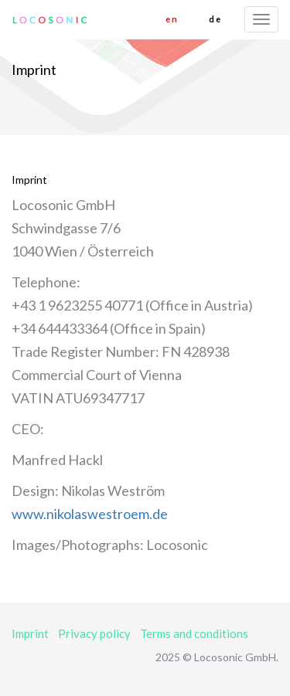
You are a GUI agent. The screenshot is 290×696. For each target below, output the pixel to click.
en (171, 19)
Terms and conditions (194, 633)
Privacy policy (94, 633)
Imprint (30, 633)
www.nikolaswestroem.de (90, 513)
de (215, 19)
